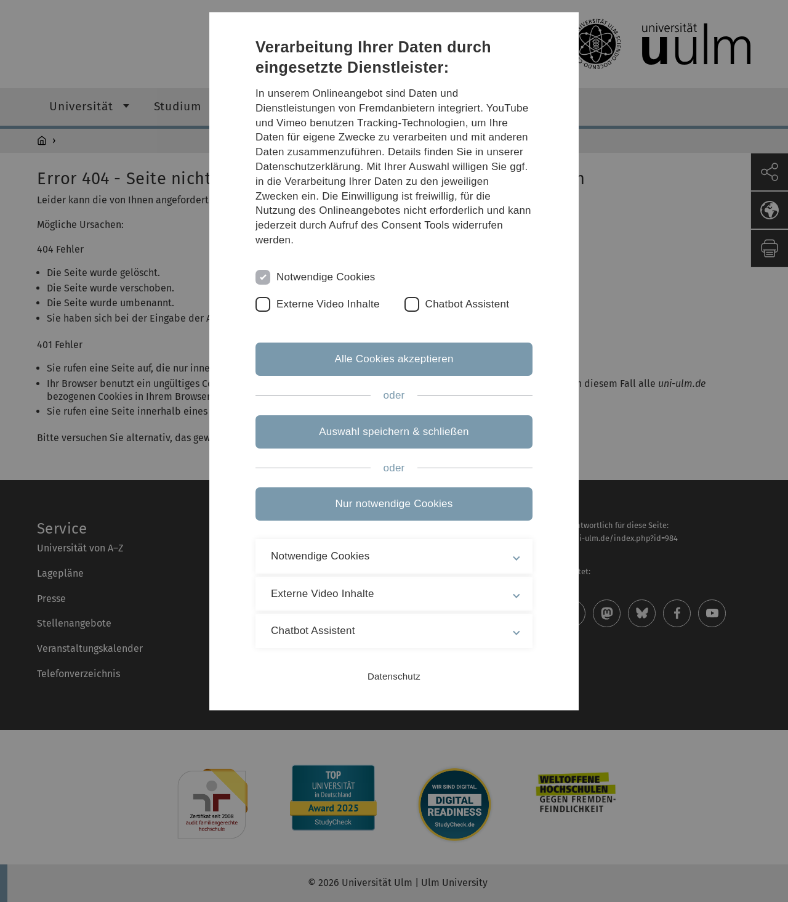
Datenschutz (394, 676)
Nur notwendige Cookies (394, 504)
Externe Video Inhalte (328, 304)
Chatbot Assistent (467, 304)
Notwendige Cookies (326, 277)
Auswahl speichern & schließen (394, 431)
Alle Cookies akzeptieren (393, 359)
